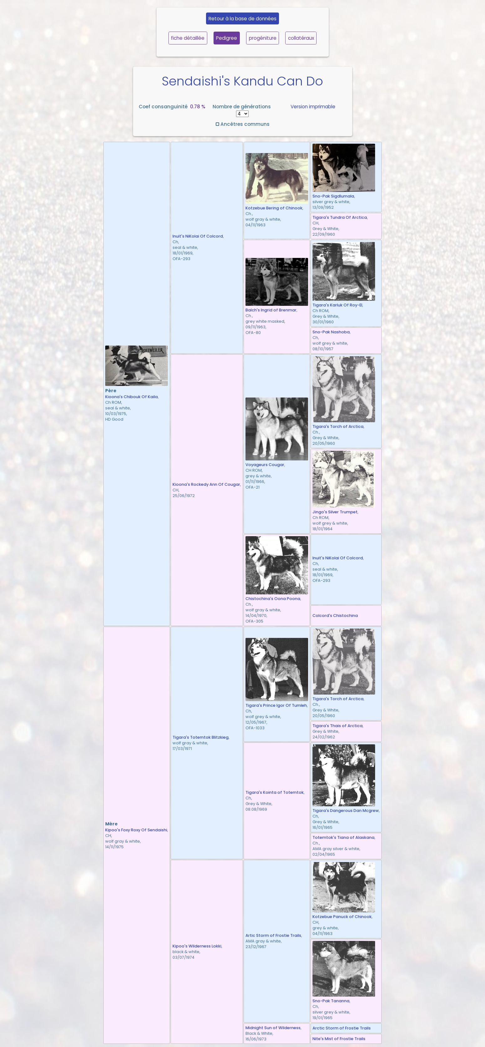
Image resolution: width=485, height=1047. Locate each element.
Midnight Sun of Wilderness (273, 1027)
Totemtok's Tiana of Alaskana (343, 837)
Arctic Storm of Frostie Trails (341, 1028)
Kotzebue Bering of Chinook (273, 208)
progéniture (262, 38)
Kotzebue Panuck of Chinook (342, 916)
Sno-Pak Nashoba (331, 332)
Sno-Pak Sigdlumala (333, 196)
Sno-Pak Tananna (330, 1000)
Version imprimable (313, 106)
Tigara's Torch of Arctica (338, 426)
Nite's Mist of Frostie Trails (338, 1038)
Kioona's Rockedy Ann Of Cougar (206, 484)
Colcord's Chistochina (335, 615)
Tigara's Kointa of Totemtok (274, 792)
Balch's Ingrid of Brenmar (271, 310)
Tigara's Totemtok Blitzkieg (201, 737)
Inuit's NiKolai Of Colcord (198, 236)
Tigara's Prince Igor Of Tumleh (276, 705)
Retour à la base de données (242, 18)
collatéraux (301, 38)
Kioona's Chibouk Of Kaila (131, 396)
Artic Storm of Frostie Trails (273, 935)
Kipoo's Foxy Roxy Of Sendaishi (136, 830)
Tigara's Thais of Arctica (337, 725)
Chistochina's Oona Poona (272, 598)
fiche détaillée (187, 38)
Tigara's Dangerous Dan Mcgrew (345, 810)
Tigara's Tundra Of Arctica (339, 217)
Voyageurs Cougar (264, 464)
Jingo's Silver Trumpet (335, 512)
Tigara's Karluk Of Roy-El (337, 305)
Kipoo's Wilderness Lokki (197, 946)
